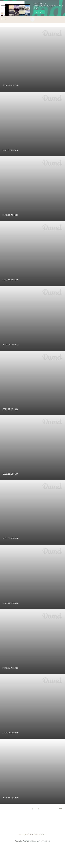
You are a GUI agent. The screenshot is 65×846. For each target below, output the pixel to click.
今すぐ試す (39, 12)
